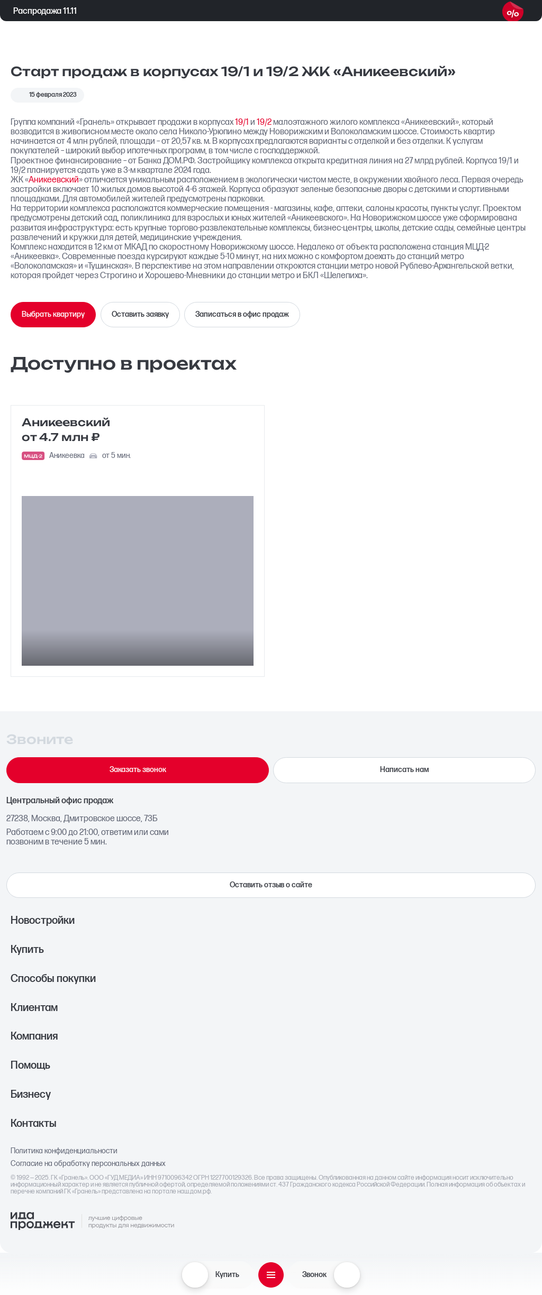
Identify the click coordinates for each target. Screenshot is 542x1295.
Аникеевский (54, 179)
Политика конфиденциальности (64, 1151)
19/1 (242, 122)
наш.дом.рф (194, 1192)
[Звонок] (346, 1275)
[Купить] (194, 1275)
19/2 (264, 122)
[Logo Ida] (92, 1221)
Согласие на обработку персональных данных (88, 1164)
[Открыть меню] (271, 1275)
